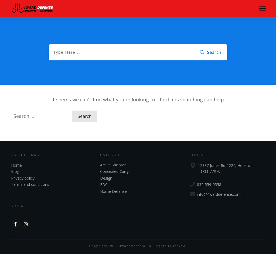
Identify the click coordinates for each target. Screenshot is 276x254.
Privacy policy (23, 178)
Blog (15, 171)
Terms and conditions (30, 184)
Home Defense (113, 191)
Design (106, 178)
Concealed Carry (114, 171)
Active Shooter (113, 164)
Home (16, 165)
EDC (104, 184)
